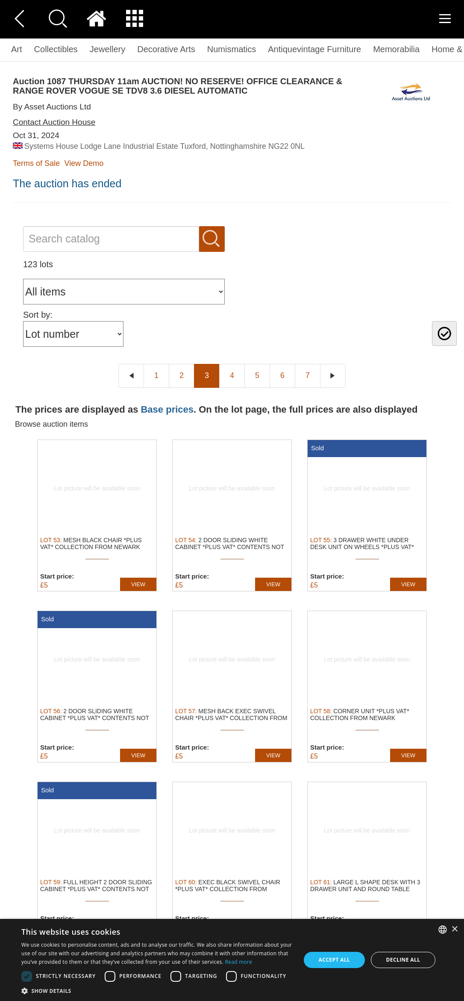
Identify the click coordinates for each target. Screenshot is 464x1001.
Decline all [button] (403, 959)
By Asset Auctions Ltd (52, 106)
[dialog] (232, 960)
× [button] (454, 929)
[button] (156, 990)
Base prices (167, 409)
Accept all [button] (334, 959)
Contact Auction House (54, 122)
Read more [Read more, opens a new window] (238, 962)
